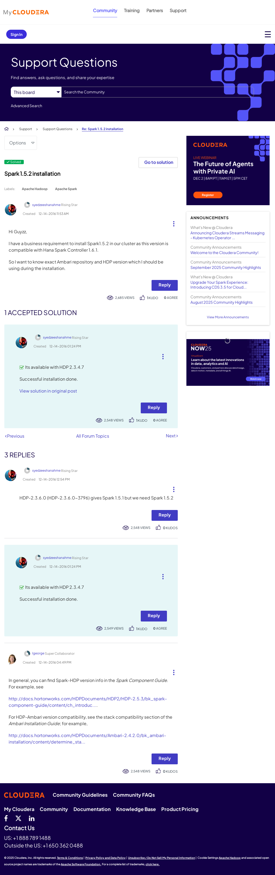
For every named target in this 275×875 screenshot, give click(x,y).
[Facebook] (6, 818)
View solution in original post (48, 391)
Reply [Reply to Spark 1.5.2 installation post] (165, 285)
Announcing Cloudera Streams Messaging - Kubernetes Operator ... (227, 235)
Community (105, 10)
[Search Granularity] (36, 92)
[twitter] (18, 818)
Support (178, 10)
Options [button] (17, 143)
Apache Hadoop (35, 189)
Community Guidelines (80, 795)
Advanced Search (26, 105)
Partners (154, 10)
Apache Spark (66, 189)
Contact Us (19, 828)
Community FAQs (134, 795)
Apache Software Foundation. (81, 864)
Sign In (16, 34)
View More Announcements (228, 317)
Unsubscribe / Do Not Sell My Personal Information (161, 857)
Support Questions (57, 129)
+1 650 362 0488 (63, 845)
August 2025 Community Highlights (221, 302)
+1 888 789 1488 (32, 838)
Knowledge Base (136, 809)
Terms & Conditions (70, 857)
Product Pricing (180, 809)
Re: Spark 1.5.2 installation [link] (102, 129)
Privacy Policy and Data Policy (105, 857)
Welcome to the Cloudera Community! (224, 252)
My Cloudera (19, 809)
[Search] (157, 92)
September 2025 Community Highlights (225, 267)
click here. (153, 864)
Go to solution (158, 162)
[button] (172, 222)
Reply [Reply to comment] (154, 407)
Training (132, 10)
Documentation (92, 809)
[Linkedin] (32, 818)
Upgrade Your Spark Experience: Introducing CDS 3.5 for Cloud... (219, 284)
